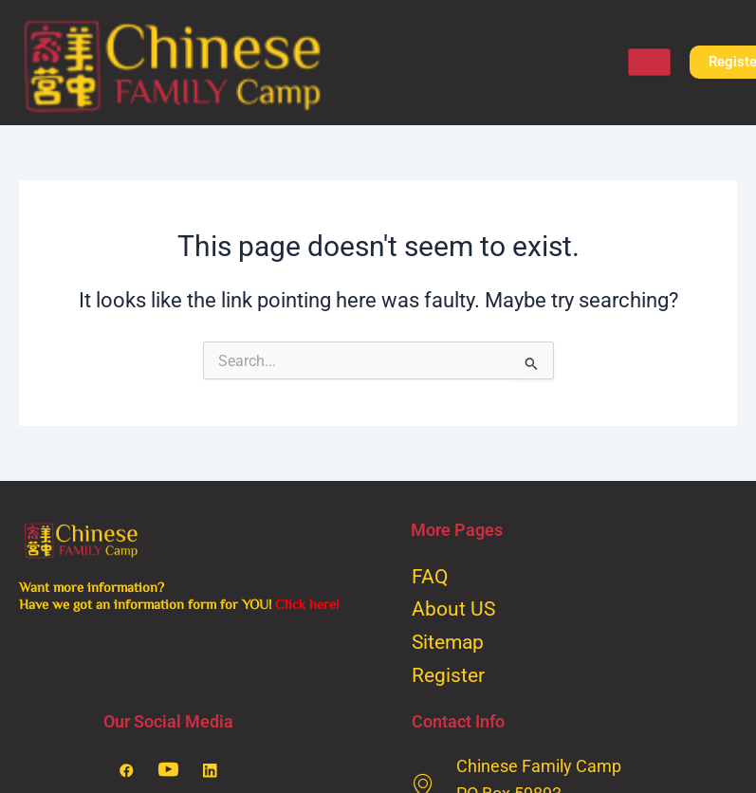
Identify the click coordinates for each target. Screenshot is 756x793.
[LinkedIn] (209, 771)
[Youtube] (168, 771)
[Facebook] (126, 771)
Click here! (307, 604)
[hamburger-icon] (649, 62)
